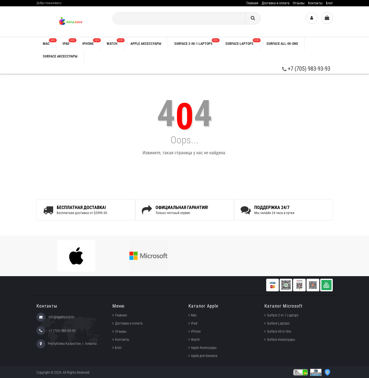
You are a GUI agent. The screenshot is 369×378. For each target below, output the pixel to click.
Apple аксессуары (145, 44)
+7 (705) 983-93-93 (306, 68)
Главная (252, 3)
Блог (329, 3)
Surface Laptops (242, 42)
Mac (49, 42)
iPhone (91, 42)
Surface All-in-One (282, 44)
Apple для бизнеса (204, 356)
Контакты (315, 3)
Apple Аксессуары (204, 348)
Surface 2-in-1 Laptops (196, 42)
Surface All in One (279, 331)
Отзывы (299, 3)
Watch (115, 42)
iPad (69, 42)
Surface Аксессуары (60, 56)
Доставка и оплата (275, 3)
